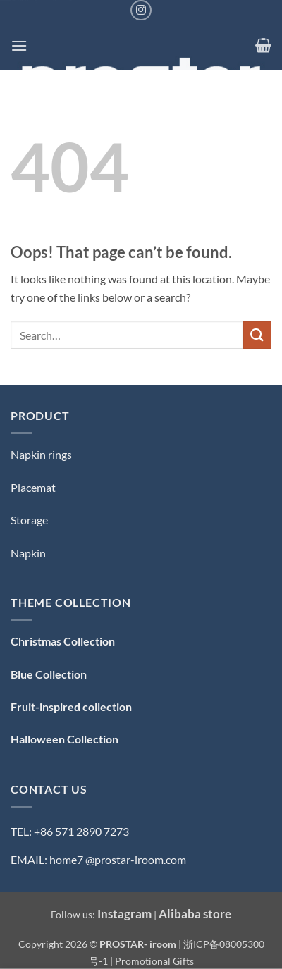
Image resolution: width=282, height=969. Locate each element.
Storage (29, 519)
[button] (19, 45)
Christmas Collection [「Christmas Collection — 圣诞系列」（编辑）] (63, 641)
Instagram (124, 913)
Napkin (28, 553)
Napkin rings (41, 454)
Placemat (33, 487)
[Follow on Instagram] (140, 10)
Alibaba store (195, 913)
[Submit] (257, 335)
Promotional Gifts (154, 961)
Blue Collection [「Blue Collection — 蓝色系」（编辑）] (49, 674)
